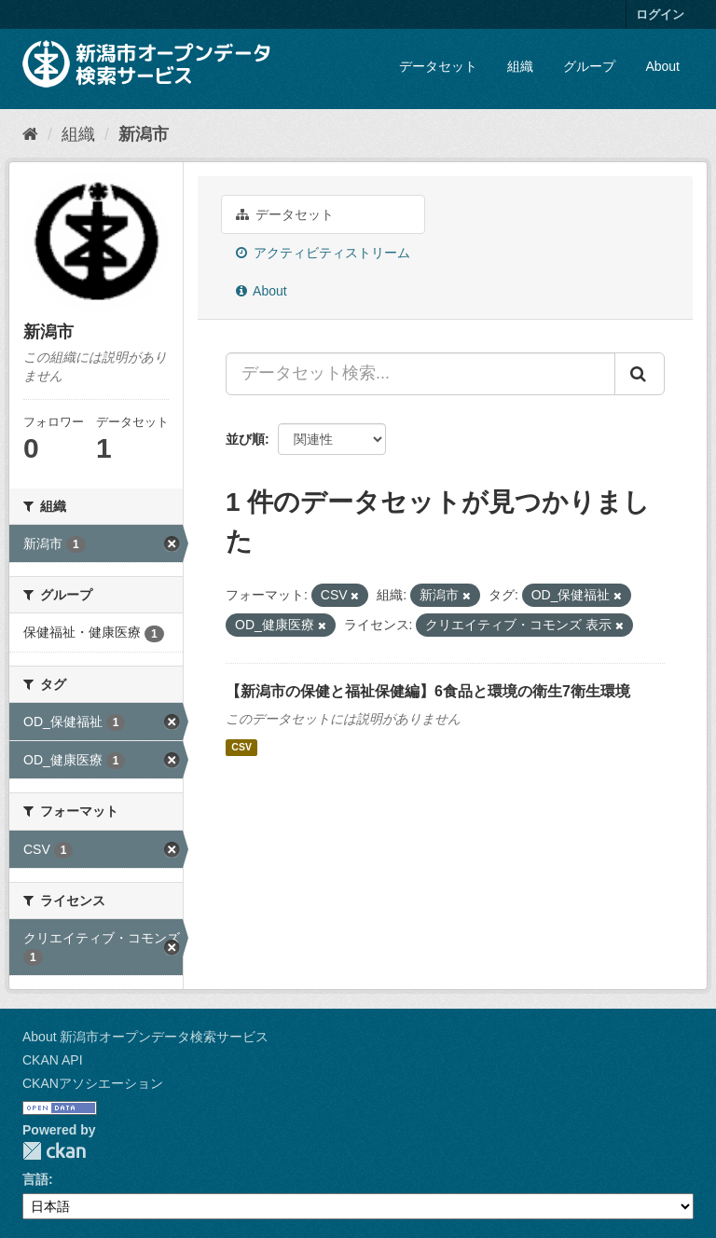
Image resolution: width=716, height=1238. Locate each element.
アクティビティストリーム (323, 252)
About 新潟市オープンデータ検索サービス (145, 1036)
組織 (520, 66)
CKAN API (52, 1059)
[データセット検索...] (420, 373)
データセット (438, 66)
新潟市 (143, 134)
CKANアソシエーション (92, 1083)
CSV (241, 747)
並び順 (245, 439)
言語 (35, 1179)
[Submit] (639, 373)
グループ (589, 66)
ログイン (660, 14)
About (662, 66)
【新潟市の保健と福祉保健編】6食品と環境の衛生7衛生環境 (428, 691)
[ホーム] (30, 134)
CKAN (54, 1151)
